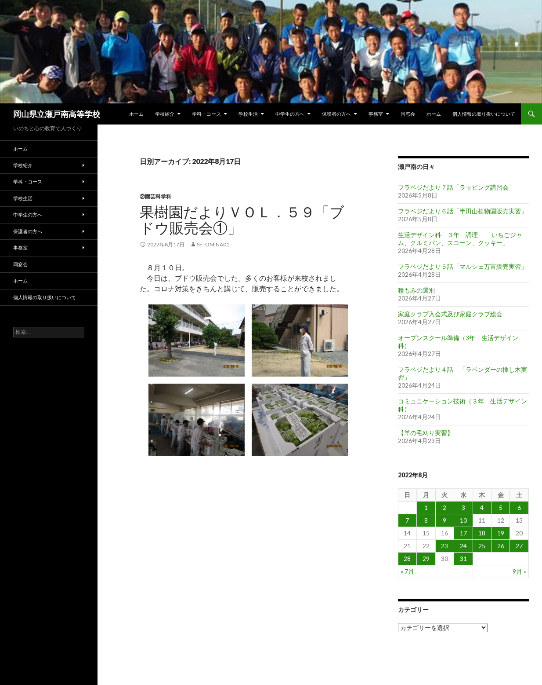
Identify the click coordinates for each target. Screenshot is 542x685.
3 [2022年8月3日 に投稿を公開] (463, 507)
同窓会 (408, 114)
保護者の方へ (336, 114)
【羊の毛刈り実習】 (425, 432)
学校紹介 (164, 114)
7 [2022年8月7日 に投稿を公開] (407, 520)
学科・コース (206, 114)
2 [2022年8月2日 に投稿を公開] (444, 507)
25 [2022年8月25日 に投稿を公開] (481, 545)
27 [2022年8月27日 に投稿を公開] (519, 545)
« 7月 (407, 571)
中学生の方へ (289, 114)
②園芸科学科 (155, 196)
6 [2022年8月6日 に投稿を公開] (519, 507)
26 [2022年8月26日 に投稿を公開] (500, 545)
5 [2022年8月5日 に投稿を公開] (500, 507)
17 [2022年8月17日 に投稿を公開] (463, 533)
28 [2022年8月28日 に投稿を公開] (407, 558)
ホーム (136, 114)
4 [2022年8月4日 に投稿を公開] (482, 507)
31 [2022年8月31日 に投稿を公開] (463, 558)
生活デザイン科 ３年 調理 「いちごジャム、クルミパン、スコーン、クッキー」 (460, 238)
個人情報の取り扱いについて (483, 114)
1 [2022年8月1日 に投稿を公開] (426, 507)
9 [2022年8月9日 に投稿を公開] (444, 520)
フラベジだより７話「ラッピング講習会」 (456, 187)
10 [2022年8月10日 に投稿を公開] (463, 520)
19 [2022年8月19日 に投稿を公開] (500, 533)
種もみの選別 (416, 290)
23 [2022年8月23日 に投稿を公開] (444, 545)
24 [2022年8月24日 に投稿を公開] (463, 545)
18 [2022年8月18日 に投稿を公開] (481, 533)
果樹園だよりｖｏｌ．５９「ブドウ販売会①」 (242, 219)
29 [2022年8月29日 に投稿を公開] (426, 558)
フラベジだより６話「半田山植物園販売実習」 (462, 211)
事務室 (376, 114)
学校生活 (248, 114)
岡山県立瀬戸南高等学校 (56, 114)
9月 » (519, 571)
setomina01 (213, 244)
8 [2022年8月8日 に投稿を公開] (426, 520)
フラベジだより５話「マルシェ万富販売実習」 (462, 266)
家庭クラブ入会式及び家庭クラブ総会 (450, 314)
